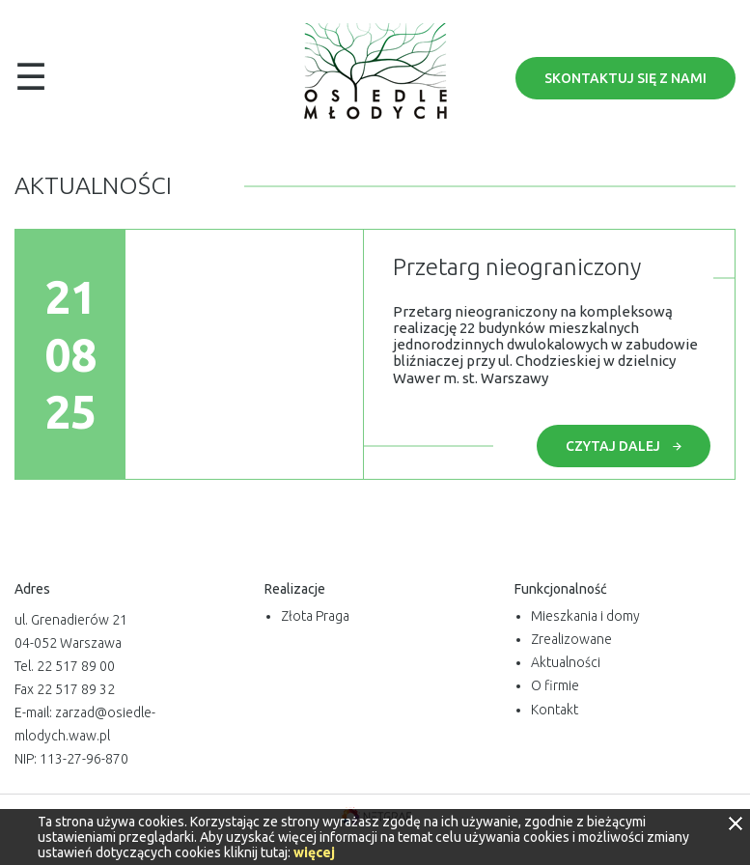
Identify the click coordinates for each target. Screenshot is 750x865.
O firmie (555, 685)
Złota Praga (315, 616)
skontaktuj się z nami (625, 78)
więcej (314, 852)
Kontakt (554, 709)
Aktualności (565, 662)
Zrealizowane (571, 639)
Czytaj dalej (623, 446)
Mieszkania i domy (585, 616)
